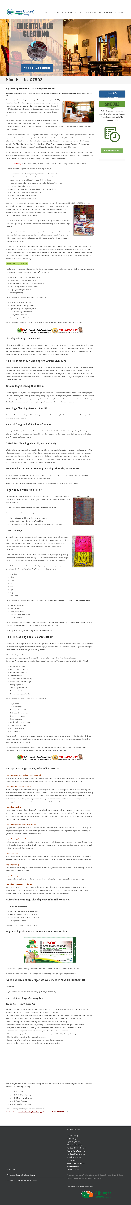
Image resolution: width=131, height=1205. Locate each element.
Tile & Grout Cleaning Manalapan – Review (22, 1180)
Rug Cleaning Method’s (12, 93)
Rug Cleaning (71, 1139)
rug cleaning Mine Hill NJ (36, 120)
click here (69, 1112)
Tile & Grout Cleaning (74, 1145)
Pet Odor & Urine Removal (76, 1148)
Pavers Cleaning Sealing (76, 1163)
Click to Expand (11, 987)
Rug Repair (23, 93)
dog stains (37, 739)
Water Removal (73, 1166)
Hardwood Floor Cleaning (76, 1154)
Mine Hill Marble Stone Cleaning (21, 1098)
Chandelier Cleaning (74, 1157)
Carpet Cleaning (72, 1136)
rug (30, 845)
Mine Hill (9, 1084)
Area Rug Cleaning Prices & (60, 93)
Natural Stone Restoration (76, 1151)
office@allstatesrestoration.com (116, 3)
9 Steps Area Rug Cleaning (35, 93)
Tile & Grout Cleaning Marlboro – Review (21, 1175)
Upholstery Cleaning (74, 1142)
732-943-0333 (112, 95)
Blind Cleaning (72, 1160)
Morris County (55, 209)
